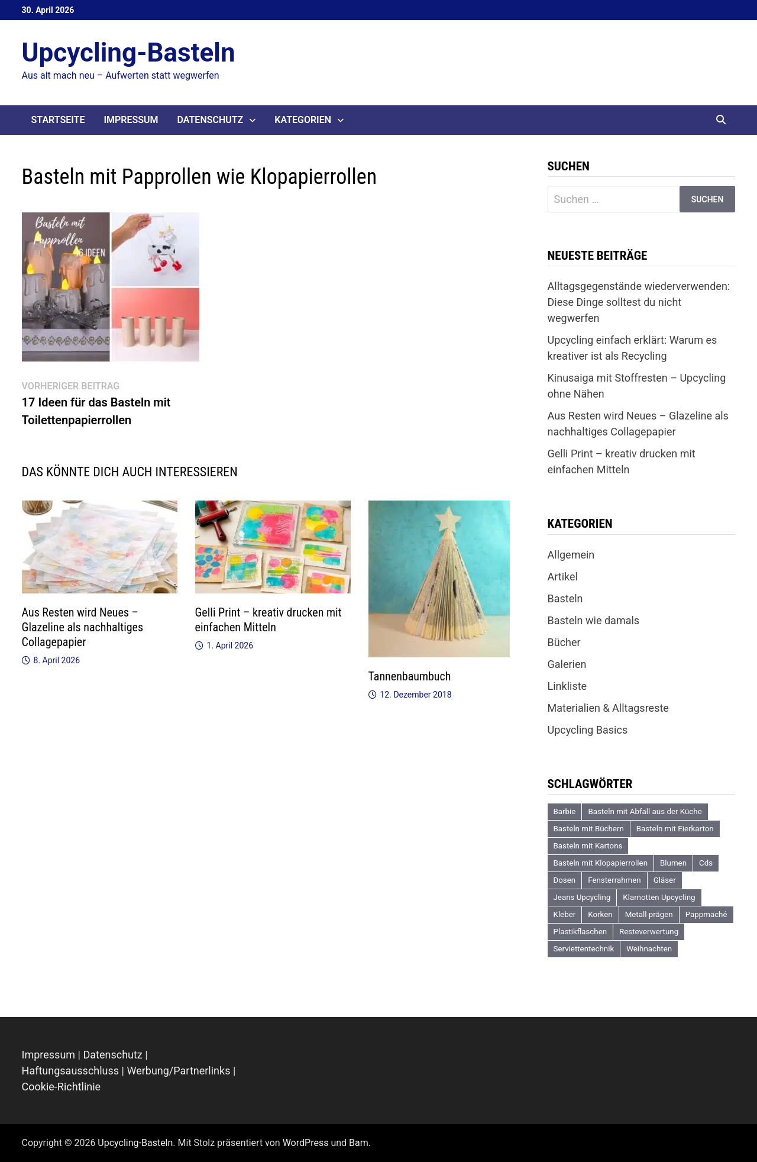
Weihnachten (649, 948)
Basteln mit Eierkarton (675, 828)
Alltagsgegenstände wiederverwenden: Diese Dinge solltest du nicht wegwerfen (639, 302)
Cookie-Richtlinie (61, 1086)
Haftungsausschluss (70, 1070)
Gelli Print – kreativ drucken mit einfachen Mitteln (268, 619)
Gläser (665, 880)
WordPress (306, 1142)
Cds (706, 862)
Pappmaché (706, 914)
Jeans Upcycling (582, 897)
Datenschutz (210, 119)
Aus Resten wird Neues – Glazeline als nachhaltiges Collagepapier (83, 627)
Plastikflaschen (580, 931)
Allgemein (571, 554)
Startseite (58, 119)
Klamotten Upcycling (659, 897)
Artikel (563, 576)
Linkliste (567, 686)
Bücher (564, 642)
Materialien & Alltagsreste (608, 708)
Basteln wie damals (594, 620)
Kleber (565, 914)
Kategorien (302, 119)
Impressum (130, 119)
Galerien (567, 664)
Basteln (565, 598)
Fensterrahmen (614, 880)
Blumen (673, 862)
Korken (600, 914)
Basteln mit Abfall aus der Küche (644, 811)
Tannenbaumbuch (409, 676)
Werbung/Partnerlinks (178, 1070)
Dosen (565, 880)
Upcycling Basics (588, 730)
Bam (358, 1142)
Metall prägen (649, 914)
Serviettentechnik (584, 948)
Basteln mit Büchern (589, 828)
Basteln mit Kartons (588, 845)
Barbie (565, 811)
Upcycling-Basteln (128, 52)
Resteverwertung (648, 931)
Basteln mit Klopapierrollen (601, 862)
